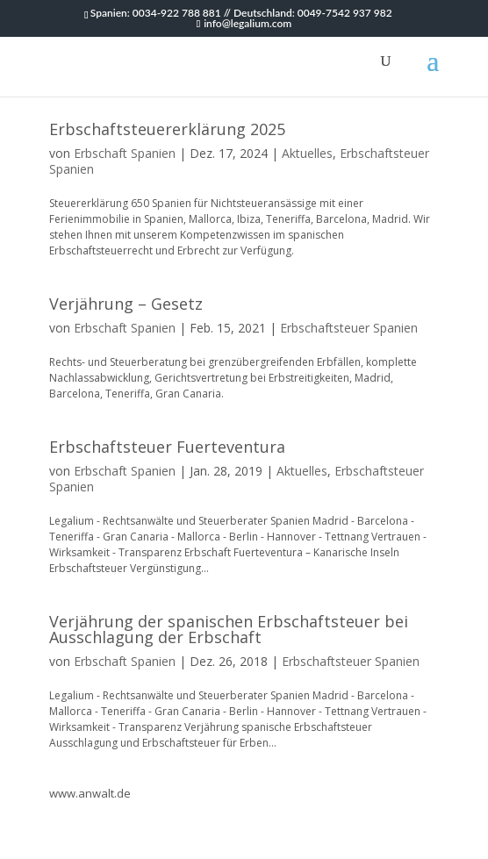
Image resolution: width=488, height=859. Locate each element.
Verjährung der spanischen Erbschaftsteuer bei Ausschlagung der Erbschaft (228, 629)
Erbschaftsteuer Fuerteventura (167, 446)
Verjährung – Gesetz (126, 303)
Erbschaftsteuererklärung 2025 (167, 129)
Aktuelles (307, 153)
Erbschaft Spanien (125, 153)
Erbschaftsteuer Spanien (349, 327)
